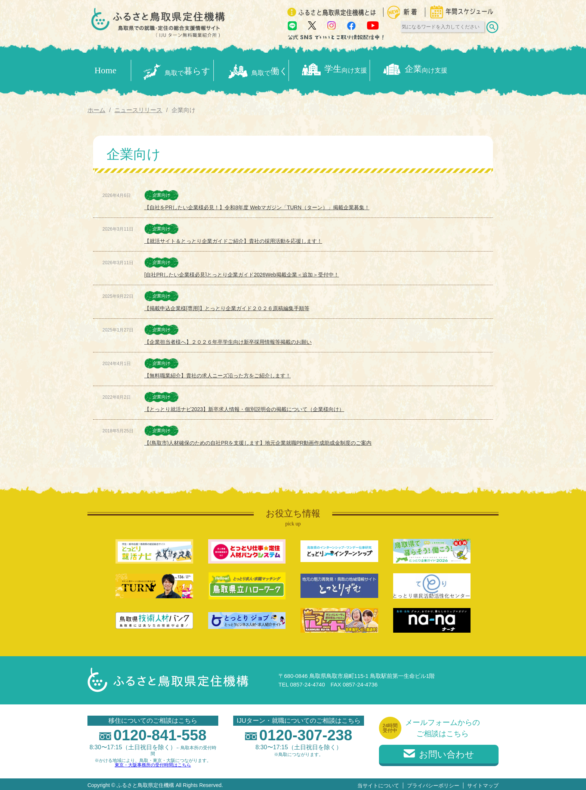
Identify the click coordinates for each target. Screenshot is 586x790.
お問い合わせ (439, 752)
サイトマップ (483, 783)
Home (106, 69)
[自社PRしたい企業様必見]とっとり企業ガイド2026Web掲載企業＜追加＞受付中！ (241, 272)
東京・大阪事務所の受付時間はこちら (153, 762)
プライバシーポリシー (433, 783)
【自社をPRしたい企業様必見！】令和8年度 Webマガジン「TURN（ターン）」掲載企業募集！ (257, 205)
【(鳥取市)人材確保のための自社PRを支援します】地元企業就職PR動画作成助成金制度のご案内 (257, 441)
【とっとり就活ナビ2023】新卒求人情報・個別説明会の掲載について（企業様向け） (244, 407)
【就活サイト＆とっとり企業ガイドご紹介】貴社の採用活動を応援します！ (233, 239)
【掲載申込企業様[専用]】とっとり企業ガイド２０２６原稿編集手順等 (226, 306)
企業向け (161, 192)
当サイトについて (378, 783)
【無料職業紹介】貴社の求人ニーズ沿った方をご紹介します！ (217, 373)
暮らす (178, 69)
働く (272, 69)
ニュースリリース (138, 107)
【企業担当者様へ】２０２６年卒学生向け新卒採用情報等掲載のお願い (228, 340)
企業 (459, 69)
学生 (365, 69)
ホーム (96, 107)
